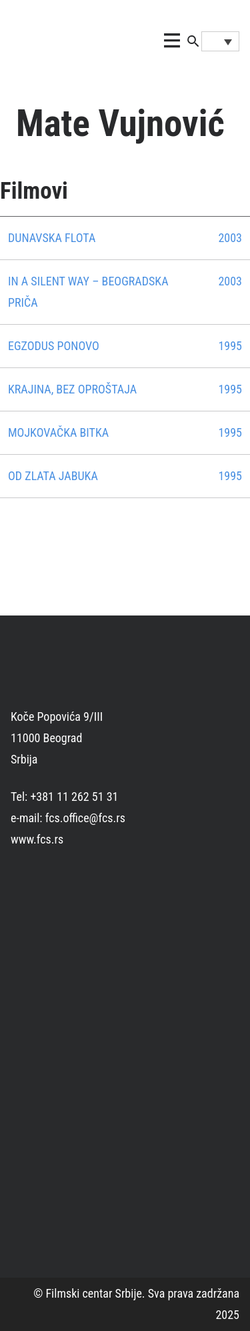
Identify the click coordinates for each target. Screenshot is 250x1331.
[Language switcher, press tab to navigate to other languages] (220, 41)
